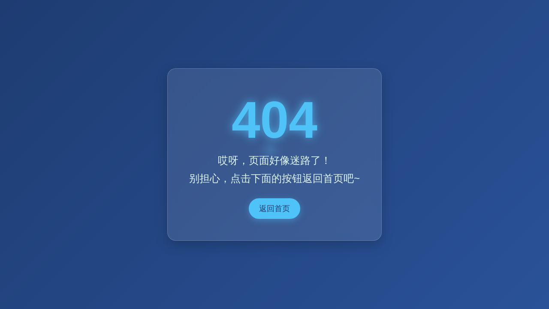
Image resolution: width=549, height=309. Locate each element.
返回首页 (274, 208)
